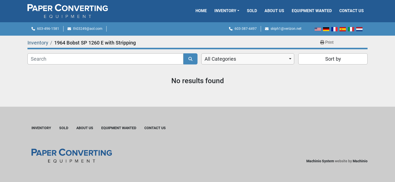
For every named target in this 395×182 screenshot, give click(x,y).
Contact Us (351, 10)
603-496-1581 (48, 29)
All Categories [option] (220, 59)
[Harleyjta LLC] (71, 155)
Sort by (333, 59)
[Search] (105, 58)
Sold (252, 10)
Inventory (225, 10)
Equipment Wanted (312, 10)
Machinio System (320, 161)
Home (201, 10)
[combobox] (247, 58)
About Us (274, 10)
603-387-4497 (246, 29)
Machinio (360, 161)
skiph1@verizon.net (286, 29)
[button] (226, 11)
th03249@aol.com (87, 29)
